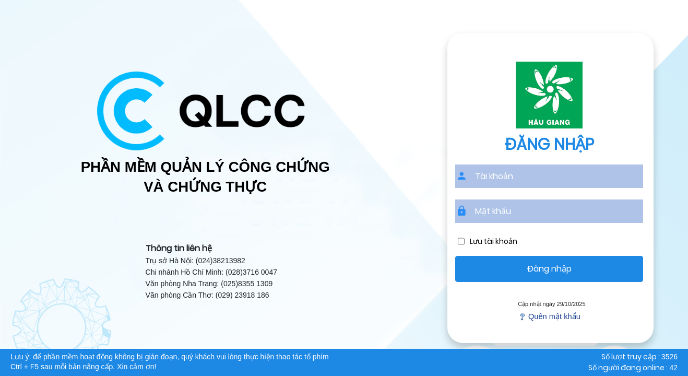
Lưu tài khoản (493, 241)
